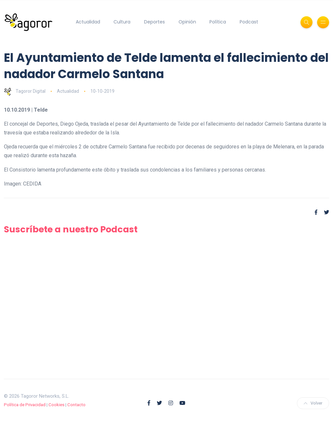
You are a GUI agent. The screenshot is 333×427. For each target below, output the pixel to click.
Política (217, 22)
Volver (313, 403)
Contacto (76, 404)
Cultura (121, 22)
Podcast (249, 22)
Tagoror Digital (25, 91)
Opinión (187, 22)
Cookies (56, 404)
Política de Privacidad (25, 404)
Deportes (154, 22)
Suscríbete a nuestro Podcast (71, 229)
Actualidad (88, 22)
